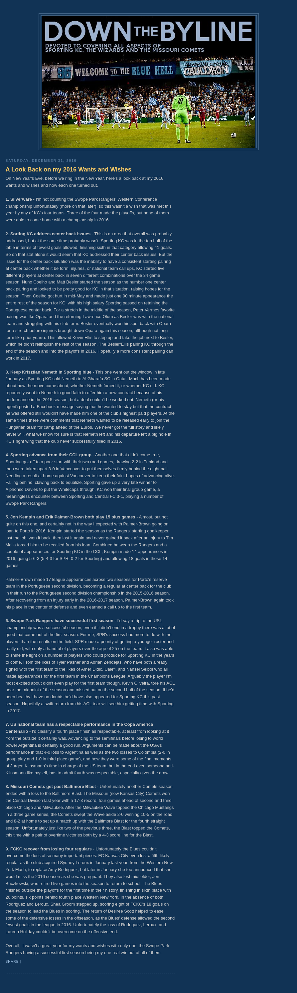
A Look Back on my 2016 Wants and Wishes (69, 169)
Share (12, 961)
